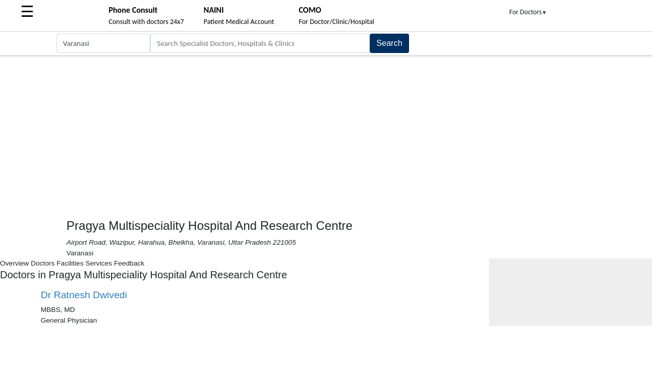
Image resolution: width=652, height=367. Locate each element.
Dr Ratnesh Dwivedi (84, 295)
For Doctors (528, 12)
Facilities (70, 263)
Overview (14, 263)
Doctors (43, 263)
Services (99, 263)
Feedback (129, 263)
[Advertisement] (326, 134)
